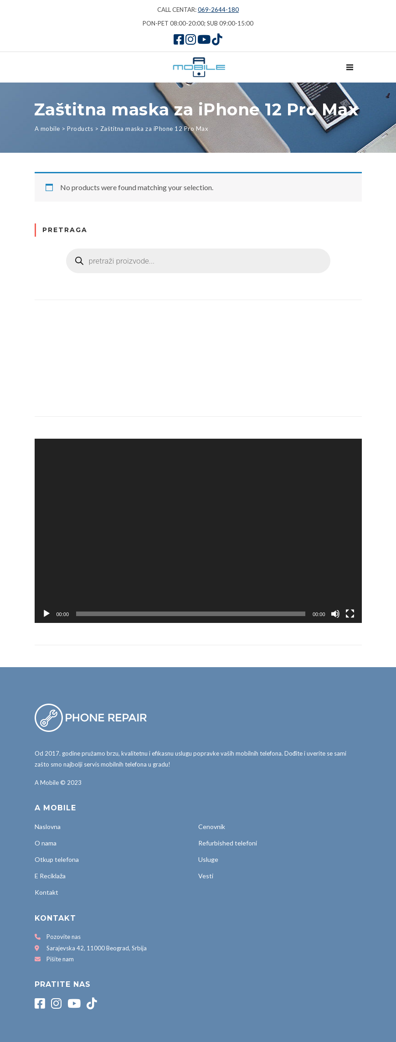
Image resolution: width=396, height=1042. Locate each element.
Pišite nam (60, 959)
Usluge (208, 859)
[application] (198, 531)
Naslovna (48, 826)
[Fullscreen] (350, 613)
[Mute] (335, 613)
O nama (46, 843)
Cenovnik (211, 826)
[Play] (46, 613)
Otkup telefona (57, 859)
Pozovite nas (63, 936)
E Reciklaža (50, 876)
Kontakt (46, 892)
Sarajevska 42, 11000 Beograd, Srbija (96, 948)
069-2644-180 (218, 9)
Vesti (205, 876)
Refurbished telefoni (227, 843)
